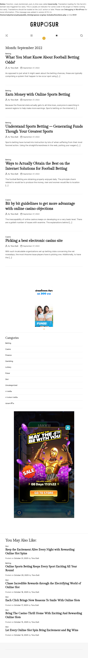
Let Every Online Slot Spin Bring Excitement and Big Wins (41, 630)
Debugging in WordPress (74, 9)
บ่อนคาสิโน (9, 403)
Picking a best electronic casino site (34, 241)
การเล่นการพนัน (11, 397)
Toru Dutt (14, 68)
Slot (7, 379)
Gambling (9, 361)
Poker (7, 373)
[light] (56, 35)
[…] (58, 76)
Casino (8, 200)
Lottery (8, 367)
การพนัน (8, 391)
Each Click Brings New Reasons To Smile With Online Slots (42, 600)
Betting (8, 54)
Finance (8, 355)
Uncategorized (11, 385)
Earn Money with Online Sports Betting (37, 94)
